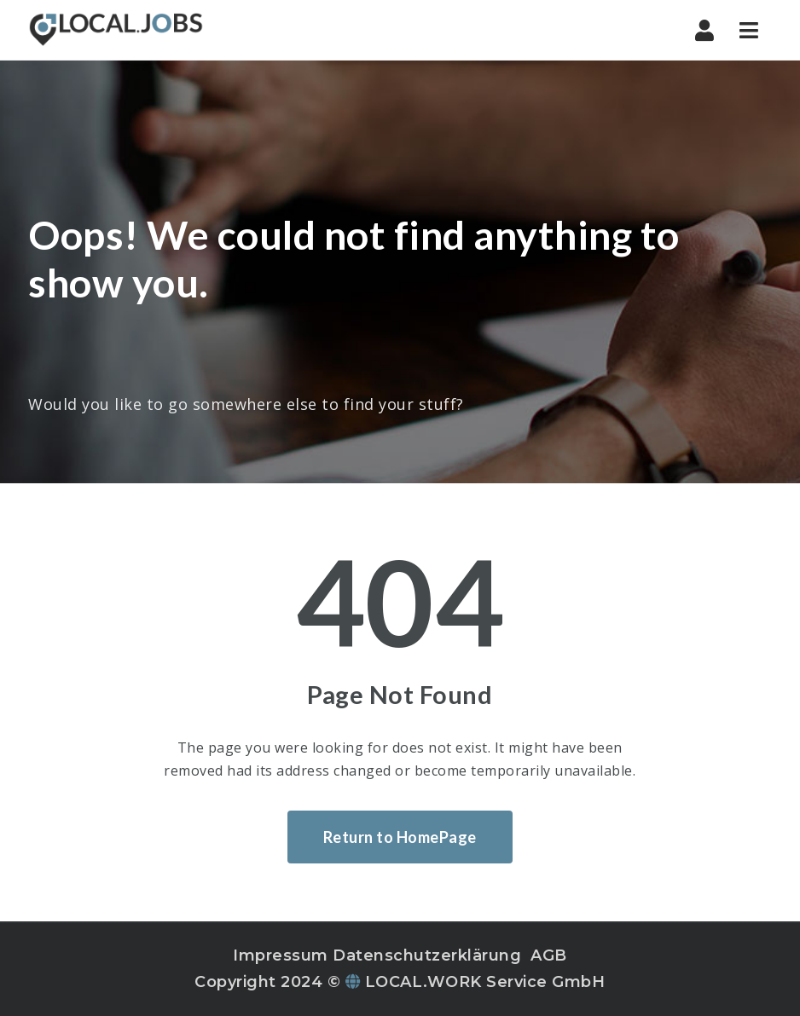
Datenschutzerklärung (427, 955)
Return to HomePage (400, 837)
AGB (548, 955)
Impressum (280, 955)
